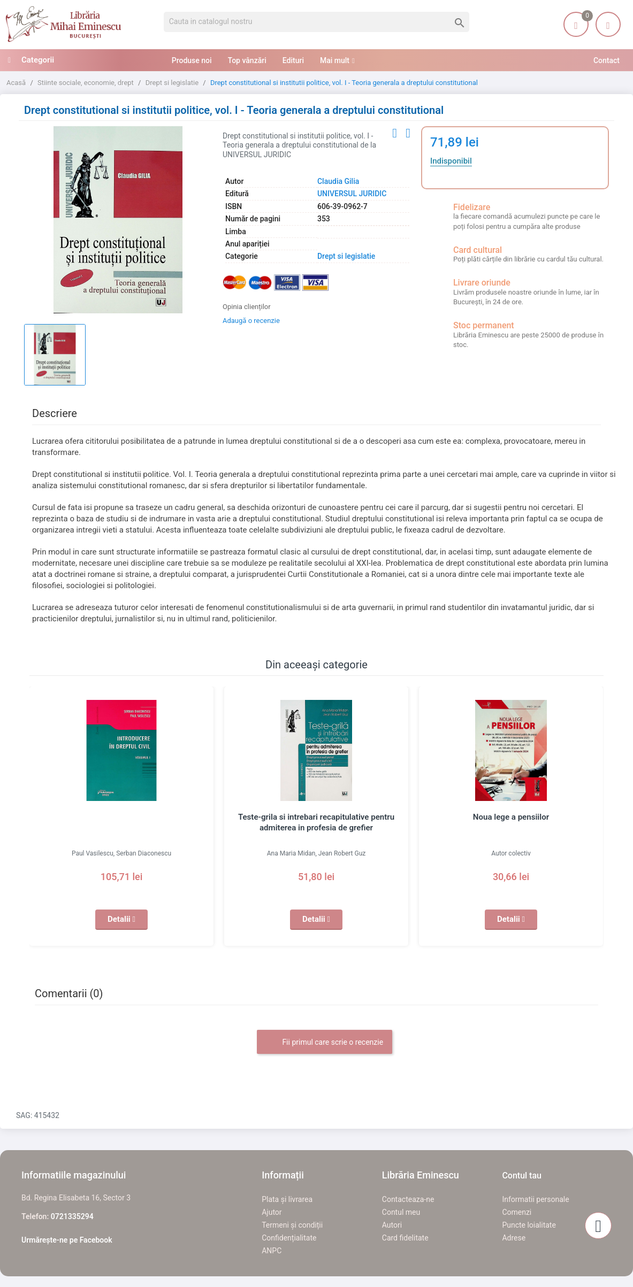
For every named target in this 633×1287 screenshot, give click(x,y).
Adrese (513, 1238)
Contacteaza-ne (408, 1199)
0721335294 (72, 1216)
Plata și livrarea (287, 1199)
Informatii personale (535, 1199)
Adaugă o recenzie (251, 321)
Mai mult (334, 60)
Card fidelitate (405, 1238)
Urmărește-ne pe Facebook (66, 1240)
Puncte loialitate (529, 1225)
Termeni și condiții (292, 1225)
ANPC (271, 1250)
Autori (392, 1225)
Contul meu (401, 1212)
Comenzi (516, 1212)
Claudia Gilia (338, 181)
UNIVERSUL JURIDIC (351, 193)
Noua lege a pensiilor (511, 817)
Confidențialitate (289, 1238)
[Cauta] (317, 22)
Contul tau (522, 1175)
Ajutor (271, 1212)
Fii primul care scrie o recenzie (324, 1042)
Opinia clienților (247, 307)
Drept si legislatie (346, 256)
